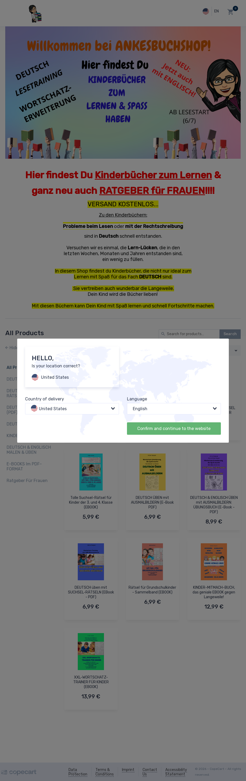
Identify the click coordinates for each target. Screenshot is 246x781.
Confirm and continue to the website (174, 428)
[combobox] (72, 408)
